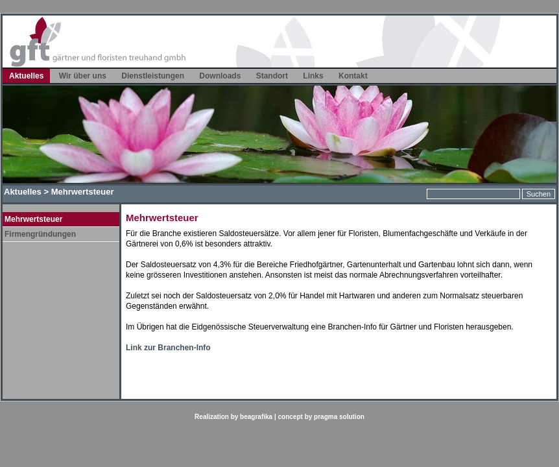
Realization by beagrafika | (236, 416)
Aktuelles (26, 75)
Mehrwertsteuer (33, 219)
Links (313, 75)
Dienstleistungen (152, 75)
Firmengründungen (40, 234)
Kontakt (353, 75)
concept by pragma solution (321, 416)
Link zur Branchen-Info (168, 347)
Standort (272, 75)
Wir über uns (82, 75)
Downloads (220, 75)
